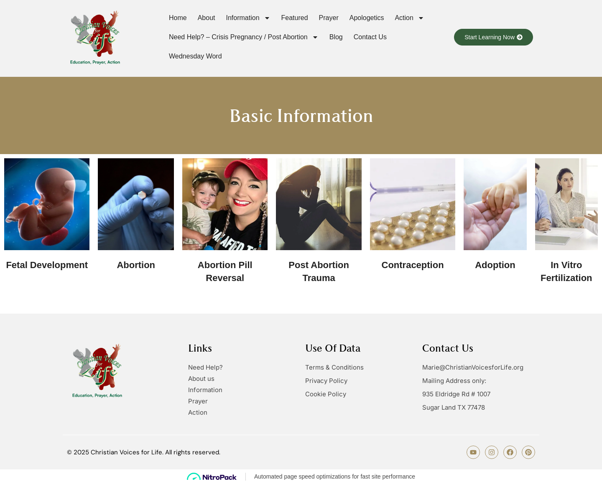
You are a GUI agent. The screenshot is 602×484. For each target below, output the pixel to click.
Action (409, 17)
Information (248, 17)
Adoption (495, 265)
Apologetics (366, 17)
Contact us (370, 37)
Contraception (413, 265)
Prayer (329, 17)
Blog (336, 37)
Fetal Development (47, 265)
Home (178, 17)
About (206, 17)
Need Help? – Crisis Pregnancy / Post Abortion (244, 37)
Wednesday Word (195, 56)
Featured (294, 17)
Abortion (136, 265)
